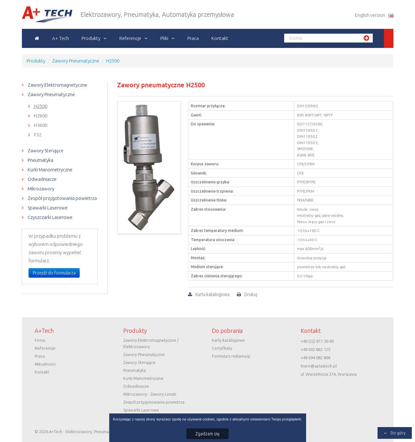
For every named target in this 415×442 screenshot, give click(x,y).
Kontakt (219, 38)
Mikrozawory (40, 188)
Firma (40, 340)
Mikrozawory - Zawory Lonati (149, 394)
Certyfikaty (222, 348)
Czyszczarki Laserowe (49, 217)
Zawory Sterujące (45, 150)
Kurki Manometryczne (49, 169)
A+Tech (32, 14)
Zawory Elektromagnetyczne (57, 85)
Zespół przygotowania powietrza (62, 198)
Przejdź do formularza (54, 272)
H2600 (40, 115)
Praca (193, 38)
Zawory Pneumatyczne (51, 94)
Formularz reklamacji (231, 356)
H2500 (40, 106)
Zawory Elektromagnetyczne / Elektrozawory (151, 343)
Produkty (91, 38)
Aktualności (45, 364)
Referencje (130, 38)
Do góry (397, 433)
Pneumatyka (40, 160)
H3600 (40, 125)
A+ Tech (60, 38)
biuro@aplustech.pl (319, 366)
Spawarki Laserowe (47, 207)
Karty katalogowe (228, 340)
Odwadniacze (42, 179)
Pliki (164, 38)
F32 (37, 134)
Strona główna (37, 38)
